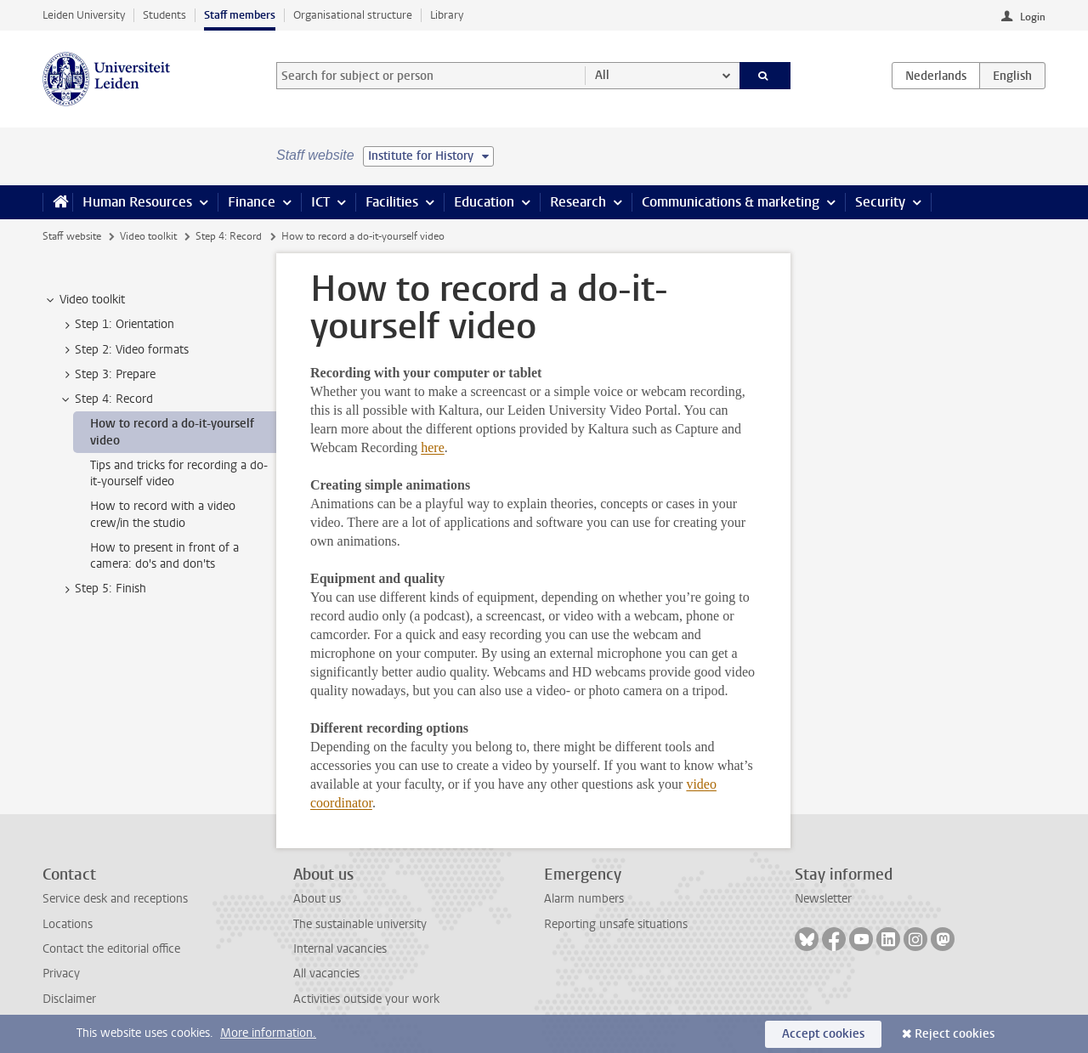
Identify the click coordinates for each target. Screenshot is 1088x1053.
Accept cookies (823, 1034)
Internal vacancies (340, 949)
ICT (320, 202)
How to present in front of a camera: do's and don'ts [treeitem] (164, 556)
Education (484, 202)
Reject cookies (954, 1034)
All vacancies (326, 973)
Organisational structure (352, 15)
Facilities (392, 202)
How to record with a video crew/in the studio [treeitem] (162, 514)
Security (880, 202)
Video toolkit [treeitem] (84, 300)
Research (578, 202)
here (433, 447)
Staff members (239, 15)
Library (446, 15)
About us (317, 899)
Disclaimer (69, 999)
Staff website (71, 236)
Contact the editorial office (111, 949)
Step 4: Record (229, 236)
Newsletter (823, 899)
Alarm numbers (584, 899)
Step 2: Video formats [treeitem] (124, 350)
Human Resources (137, 202)
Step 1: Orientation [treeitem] (116, 324)
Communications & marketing (730, 202)
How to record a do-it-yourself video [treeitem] (172, 432)
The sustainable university (360, 924)
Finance (251, 202)
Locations (67, 924)
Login (1033, 17)
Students (164, 15)
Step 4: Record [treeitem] (106, 399)
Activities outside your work (366, 999)
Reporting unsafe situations (616, 924)
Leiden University (83, 15)
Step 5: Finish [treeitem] (102, 588)
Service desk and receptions (115, 899)
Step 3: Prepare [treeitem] (107, 374)
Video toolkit (148, 236)
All (602, 75)
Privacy (61, 973)
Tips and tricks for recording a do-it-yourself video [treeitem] (179, 473)
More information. (268, 1033)
